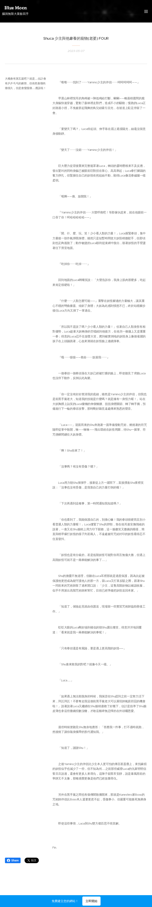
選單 (146, 11)
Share (13, 860)
